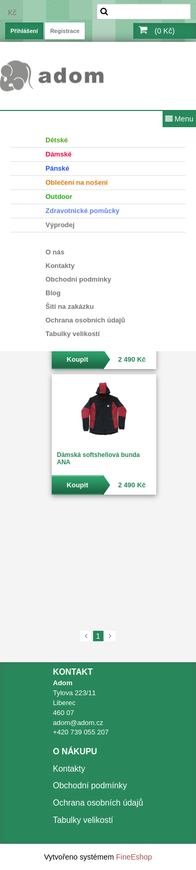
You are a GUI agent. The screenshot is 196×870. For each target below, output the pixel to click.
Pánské (57, 168)
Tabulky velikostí (72, 334)
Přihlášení (24, 31)
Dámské (58, 154)
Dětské (56, 140)
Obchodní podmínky (78, 279)
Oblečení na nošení (76, 182)
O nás (54, 252)
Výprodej (60, 225)
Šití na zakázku (69, 306)
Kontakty (60, 266)
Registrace (64, 31)
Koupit (77, 359)
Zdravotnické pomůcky (82, 211)
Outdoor (58, 196)
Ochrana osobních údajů (85, 320)
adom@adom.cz (78, 723)
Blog (53, 293)
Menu (179, 119)
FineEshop (134, 857)
